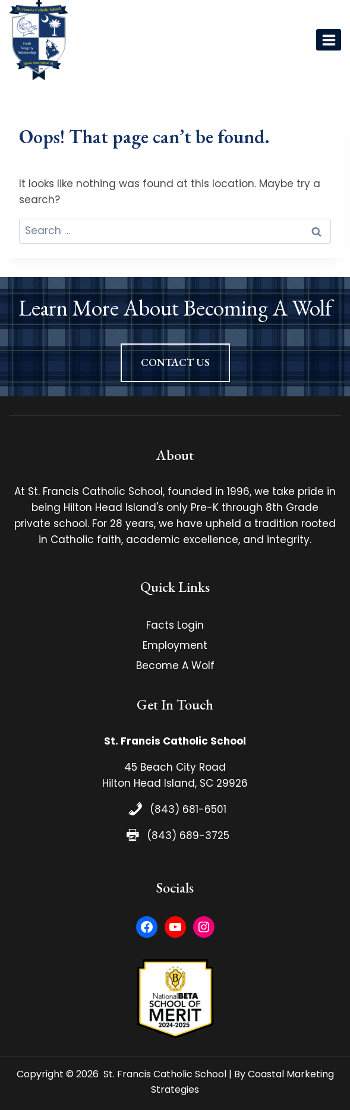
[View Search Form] (299, 40)
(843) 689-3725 (188, 835)
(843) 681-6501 (188, 809)
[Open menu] (328, 40)
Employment (175, 645)
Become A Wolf (175, 665)
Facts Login (175, 625)
